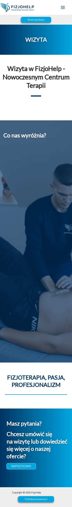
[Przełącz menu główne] (63, 7)
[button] (36, 20)
